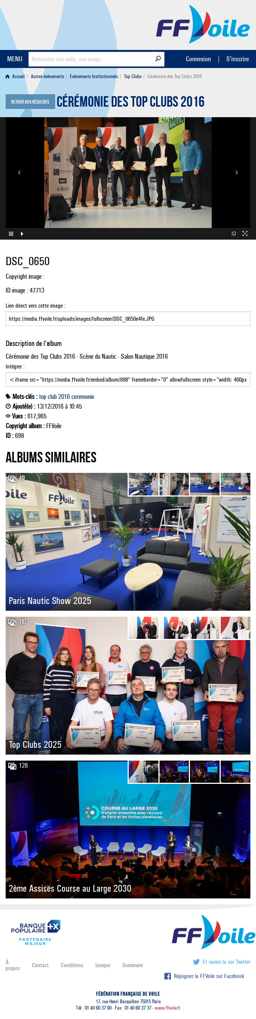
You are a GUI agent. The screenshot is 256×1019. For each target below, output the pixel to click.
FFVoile (203, 24)
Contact (40, 965)
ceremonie (82, 396)
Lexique (102, 965)
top (42, 396)
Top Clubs (133, 76)
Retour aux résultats (30, 102)
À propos (13, 965)
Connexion (198, 58)
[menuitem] (17, 76)
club (52, 396)
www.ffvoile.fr (168, 1008)
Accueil (15, 76)
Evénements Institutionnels (94, 76)
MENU (15, 58)
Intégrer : (128, 375)
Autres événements (47, 76)
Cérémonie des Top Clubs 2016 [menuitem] (174, 76)
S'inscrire (237, 58)
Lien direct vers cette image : (128, 314)
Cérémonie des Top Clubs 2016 (131, 103)
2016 (64, 396)
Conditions (72, 965)
